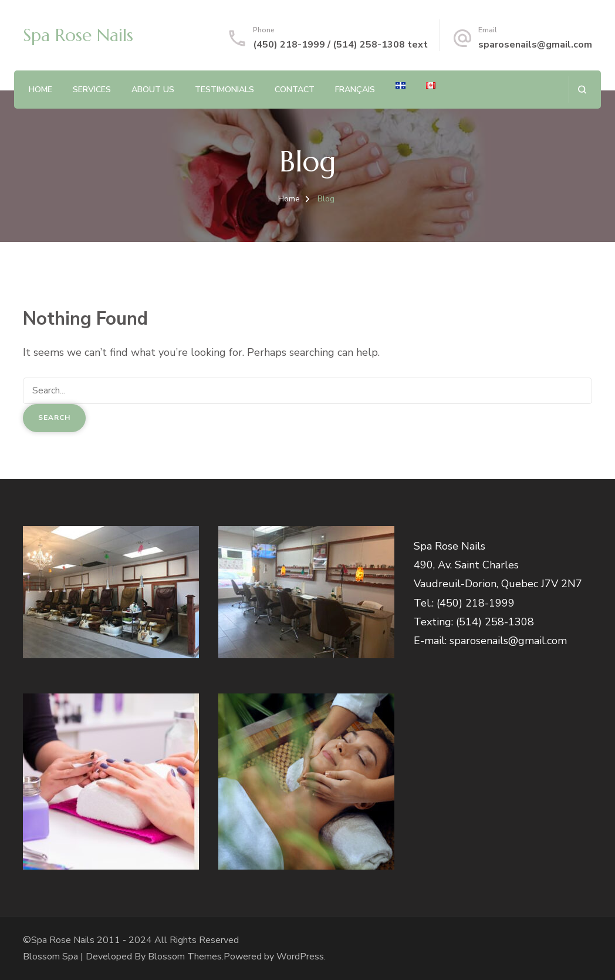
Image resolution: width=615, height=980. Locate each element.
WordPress (300, 956)
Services (92, 89)
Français (355, 89)
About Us (152, 89)
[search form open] (582, 89)
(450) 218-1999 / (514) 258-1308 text (340, 44)
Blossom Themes (185, 956)
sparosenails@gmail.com (535, 44)
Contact (295, 89)
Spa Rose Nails (78, 35)
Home (40, 89)
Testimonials (224, 89)
